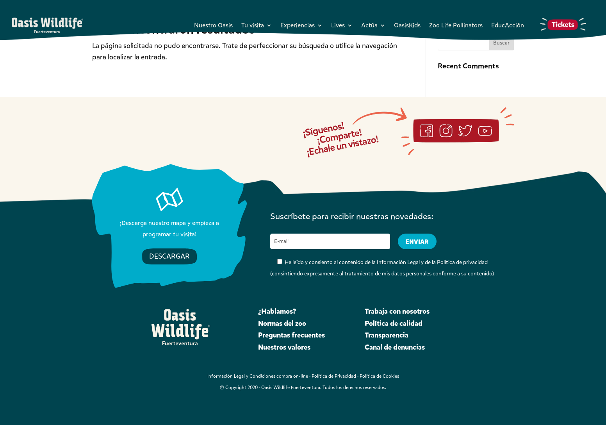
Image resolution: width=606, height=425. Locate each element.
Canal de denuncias (395, 347)
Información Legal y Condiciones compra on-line (257, 376)
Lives (338, 25)
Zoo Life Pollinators (456, 25)
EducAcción (507, 25)
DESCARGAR (169, 256)
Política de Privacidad (334, 376)
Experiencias (297, 25)
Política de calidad (393, 323)
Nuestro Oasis (213, 25)
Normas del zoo (282, 323)
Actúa (369, 25)
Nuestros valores (284, 347)
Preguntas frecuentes (291, 335)
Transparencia (386, 335)
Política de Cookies (379, 376)
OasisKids (407, 25)
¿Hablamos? (277, 311)
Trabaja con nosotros (397, 311)
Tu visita (252, 25)
